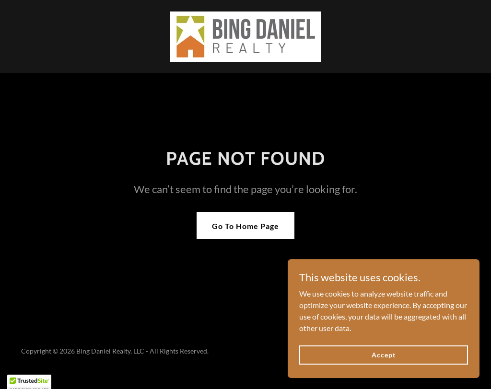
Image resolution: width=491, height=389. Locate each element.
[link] (245, 35)
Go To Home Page (245, 225)
